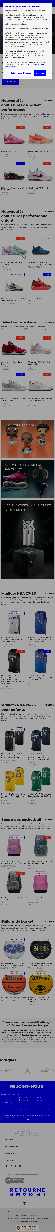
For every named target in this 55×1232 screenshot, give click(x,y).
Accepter (40, 73)
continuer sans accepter (15, 42)
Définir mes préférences (21, 73)
